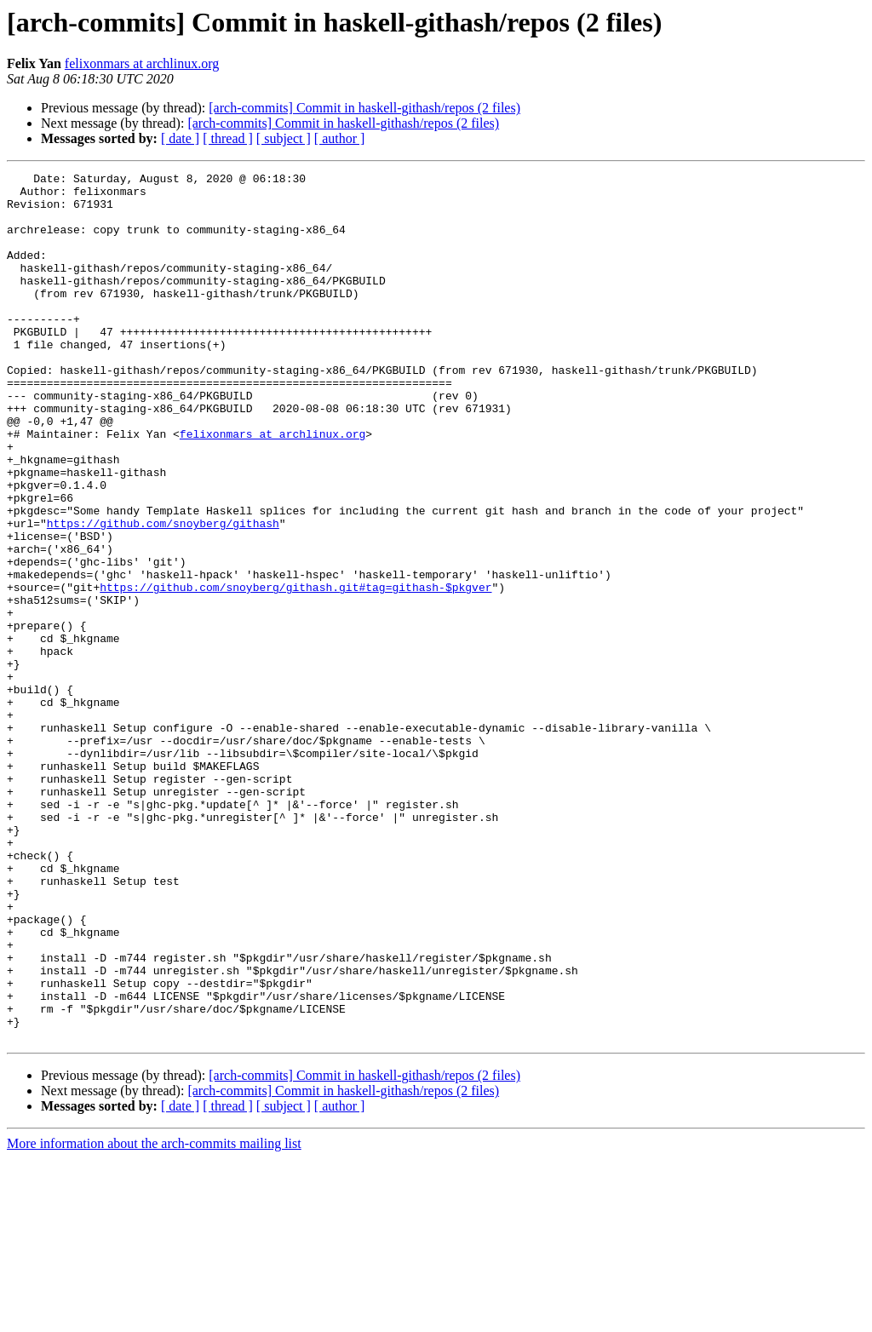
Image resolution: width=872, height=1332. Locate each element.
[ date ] (180, 138)
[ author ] (339, 138)
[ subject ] (283, 138)
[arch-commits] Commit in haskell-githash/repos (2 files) (364, 107)
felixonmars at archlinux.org (142, 63)
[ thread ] (228, 138)
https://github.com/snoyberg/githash (163, 594)
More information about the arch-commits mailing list (154, 1317)
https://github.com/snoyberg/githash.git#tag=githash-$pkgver (295, 671)
